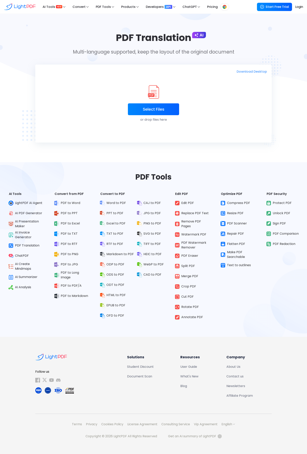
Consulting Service (175, 424)
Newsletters (235, 386)
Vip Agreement (206, 424)
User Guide (188, 366)
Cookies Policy (112, 424)
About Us (233, 366)
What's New (189, 376)
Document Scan (139, 376)
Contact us (235, 376)
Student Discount (140, 366)
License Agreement (142, 424)
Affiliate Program (239, 395)
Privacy (91, 424)
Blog (183, 386)
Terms (77, 424)
